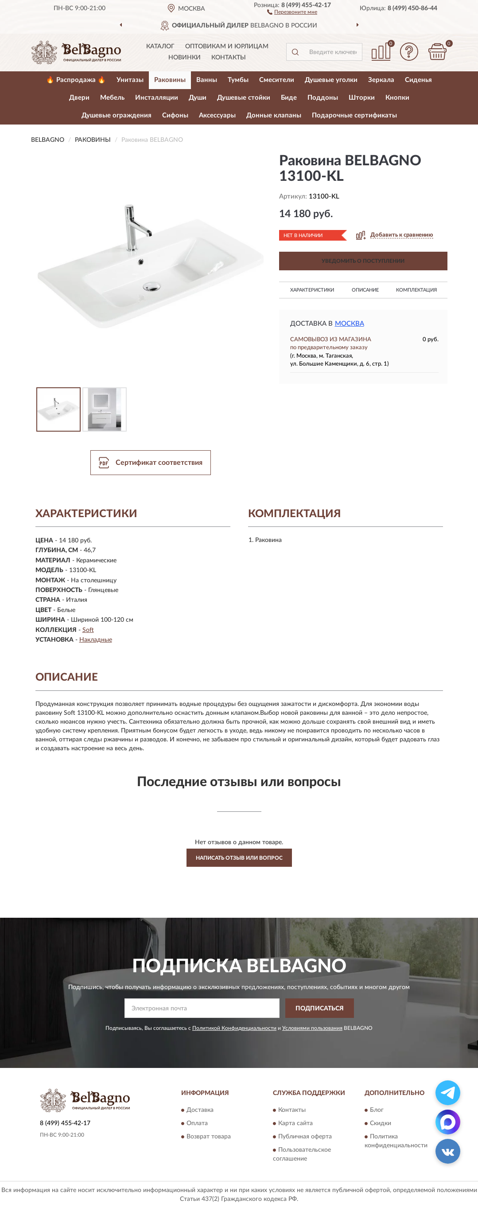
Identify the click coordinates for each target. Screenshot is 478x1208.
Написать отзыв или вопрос (239, 858)
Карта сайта (295, 1123)
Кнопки (397, 97)
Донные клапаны (273, 115)
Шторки (362, 97)
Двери (79, 97)
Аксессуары (217, 115)
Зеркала (381, 80)
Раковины (170, 80)
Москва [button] (349, 323)
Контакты (228, 58)
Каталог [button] (160, 46)
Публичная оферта (305, 1137)
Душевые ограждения (117, 115)
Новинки (184, 58)
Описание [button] (365, 290)
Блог (377, 1110)
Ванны (206, 80)
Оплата (197, 1123)
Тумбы (238, 80)
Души (197, 97)
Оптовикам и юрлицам (226, 46)
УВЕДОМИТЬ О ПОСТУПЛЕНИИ (363, 261)
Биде (289, 97)
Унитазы (130, 80)
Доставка (200, 1110)
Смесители (276, 80)
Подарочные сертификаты (354, 115)
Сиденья (418, 80)
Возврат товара (209, 1137)
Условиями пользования (312, 1028)
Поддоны (322, 97)
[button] (292, 11)
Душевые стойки (243, 97)
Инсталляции (156, 97)
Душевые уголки (331, 80)
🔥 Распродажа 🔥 (76, 80)
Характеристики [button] (312, 290)
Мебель (112, 97)
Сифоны (175, 115)
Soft (88, 630)
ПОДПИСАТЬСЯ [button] (319, 1008)
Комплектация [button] (416, 290)
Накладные (95, 640)
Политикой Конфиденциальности (234, 1028)
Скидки (380, 1123)
